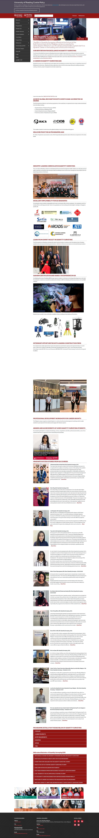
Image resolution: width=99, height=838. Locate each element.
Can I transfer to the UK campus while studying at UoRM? (50, 773)
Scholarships (73, 797)
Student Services (20, 31)
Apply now (54, 797)
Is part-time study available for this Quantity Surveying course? (52, 761)
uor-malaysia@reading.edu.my (43, 823)
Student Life (19, 28)
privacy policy (55, 5)
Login (17, 54)
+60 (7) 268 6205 (18, 812)
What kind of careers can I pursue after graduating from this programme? (55, 779)
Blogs (17, 57)
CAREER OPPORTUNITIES (48, 96)
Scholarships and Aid (20, 45)
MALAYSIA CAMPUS (47, 58)
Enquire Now (19, 40)
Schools (18, 23)
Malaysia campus (60, 44)
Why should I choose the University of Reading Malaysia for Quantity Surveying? (57, 755)
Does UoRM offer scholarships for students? (47, 767)
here (60, 244)
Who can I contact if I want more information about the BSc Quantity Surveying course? (59, 782)
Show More (63, 479)
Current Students (20, 34)
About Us (18, 20)
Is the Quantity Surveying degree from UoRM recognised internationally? (55, 776)
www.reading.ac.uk (51, 835)
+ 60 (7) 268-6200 (40, 816)
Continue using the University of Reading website (26, 10)
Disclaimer (45, 835)
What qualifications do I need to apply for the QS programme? (51, 758)
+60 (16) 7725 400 (18, 816)
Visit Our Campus (20, 48)
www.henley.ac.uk (57, 835)
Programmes (19, 25)
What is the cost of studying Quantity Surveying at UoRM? (50, 764)
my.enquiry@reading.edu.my (20, 820)
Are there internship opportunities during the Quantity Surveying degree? (55, 770)
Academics (18, 797)
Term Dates (18, 37)
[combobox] (43, 16)
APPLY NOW (79, 39)
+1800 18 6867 (17, 809)
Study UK (18, 51)
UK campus (61, 46)
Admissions (18, 43)
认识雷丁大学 (19, 60)
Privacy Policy (41, 835)
